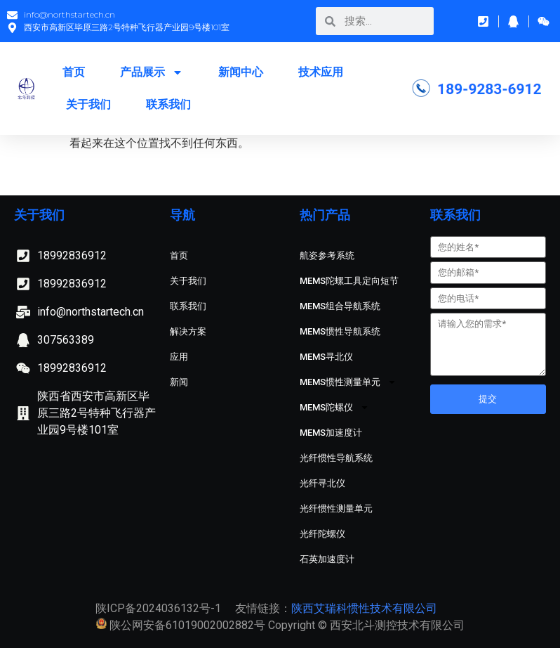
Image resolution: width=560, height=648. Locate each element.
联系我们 (168, 104)
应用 (179, 356)
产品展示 (151, 72)
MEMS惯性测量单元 (348, 382)
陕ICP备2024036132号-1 (158, 608)
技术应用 (320, 72)
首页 (73, 72)
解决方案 (188, 331)
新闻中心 (240, 72)
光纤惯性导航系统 (336, 458)
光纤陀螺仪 (322, 534)
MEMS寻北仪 (326, 356)
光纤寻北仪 (322, 483)
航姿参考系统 (327, 255)
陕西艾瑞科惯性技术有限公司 (364, 608)
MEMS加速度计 (331, 432)
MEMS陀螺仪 (334, 407)
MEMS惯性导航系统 (340, 331)
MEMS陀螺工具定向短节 (349, 281)
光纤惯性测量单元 (336, 508)
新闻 (179, 382)
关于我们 (88, 104)
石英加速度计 (327, 559)
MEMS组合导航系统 (340, 306)
